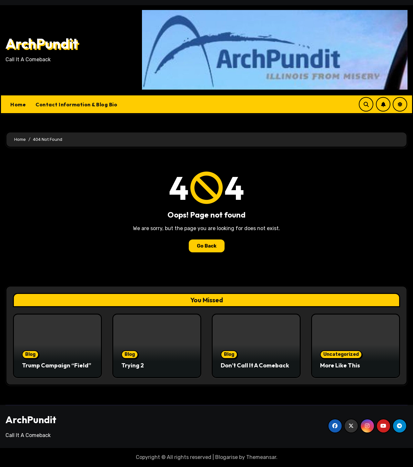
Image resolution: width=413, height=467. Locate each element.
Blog (30, 354)
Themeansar (261, 457)
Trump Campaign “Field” (56, 365)
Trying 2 (132, 365)
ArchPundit (41, 43)
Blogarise (226, 457)
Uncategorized (341, 354)
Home (18, 104)
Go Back (207, 246)
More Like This (340, 365)
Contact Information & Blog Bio (76, 104)
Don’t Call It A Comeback (255, 365)
